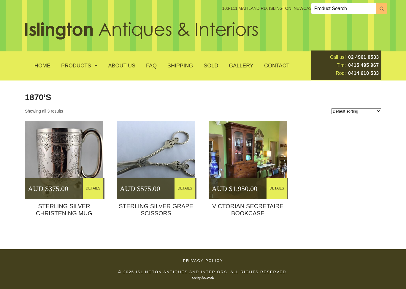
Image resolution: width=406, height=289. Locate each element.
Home (42, 66)
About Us (121, 66)
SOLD (211, 66)
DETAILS (93, 188)
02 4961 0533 (363, 57)
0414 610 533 (363, 73)
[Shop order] (356, 111)
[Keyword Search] (343, 8)
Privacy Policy (203, 260)
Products (76, 66)
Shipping (180, 66)
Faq (151, 66)
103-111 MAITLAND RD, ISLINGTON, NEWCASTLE (271, 8)
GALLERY (241, 66)
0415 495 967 (363, 65)
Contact (277, 66)
